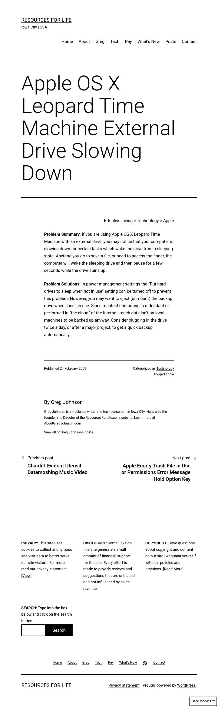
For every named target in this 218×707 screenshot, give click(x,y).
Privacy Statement (124, 685)
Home (67, 41)
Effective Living (118, 220)
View (26, 575)
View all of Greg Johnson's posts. (69, 432)
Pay (128, 41)
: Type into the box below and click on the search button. (46, 614)
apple (170, 374)
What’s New (149, 41)
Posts (170, 41)
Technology (148, 220)
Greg (100, 41)
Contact (189, 41)
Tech (114, 41)
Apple (168, 220)
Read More (173, 569)
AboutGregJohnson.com (62, 423)
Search (59, 630)
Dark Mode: (203, 701)
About (84, 41)
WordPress (186, 685)
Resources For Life (46, 20)
